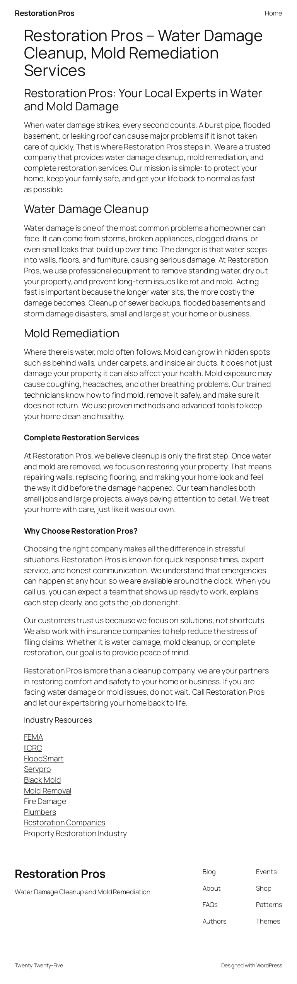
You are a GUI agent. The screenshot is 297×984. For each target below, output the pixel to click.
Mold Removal (48, 790)
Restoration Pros (44, 13)
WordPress (269, 965)
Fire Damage (45, 801)
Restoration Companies (65, 822)
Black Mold (42, 779)
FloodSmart (44, 758)
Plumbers (40, 812)
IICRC (33, 747)
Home (273, 13)
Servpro (37, 769)
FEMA (33, 737)
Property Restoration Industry (75, 833)
